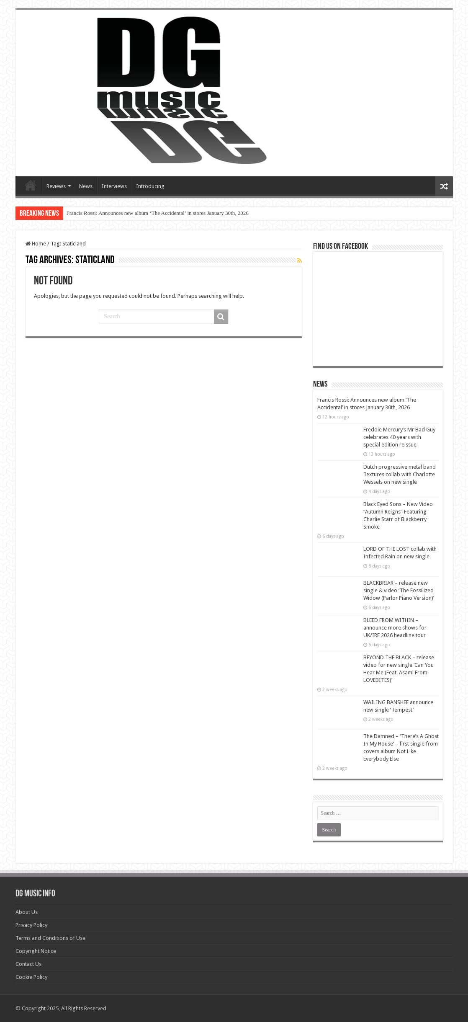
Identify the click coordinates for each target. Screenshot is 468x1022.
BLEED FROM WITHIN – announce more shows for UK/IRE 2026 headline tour (395, 627)
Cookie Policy (31, 977)
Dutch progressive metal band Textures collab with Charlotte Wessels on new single (399, 474)
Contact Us (28, 964)
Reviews (56, 186)
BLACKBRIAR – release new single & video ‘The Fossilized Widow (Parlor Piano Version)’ (398, 590)
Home (36, 243)
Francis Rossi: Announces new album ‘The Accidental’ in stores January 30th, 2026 (158, 213)
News (86, 186)
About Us (26, 912)
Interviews (114, 186)
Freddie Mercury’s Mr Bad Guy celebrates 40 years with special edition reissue (399, 437)
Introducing (150, 186)
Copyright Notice (35, 951)
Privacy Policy (31, 925)
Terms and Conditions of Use (50, 938)
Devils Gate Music (30, 185)
